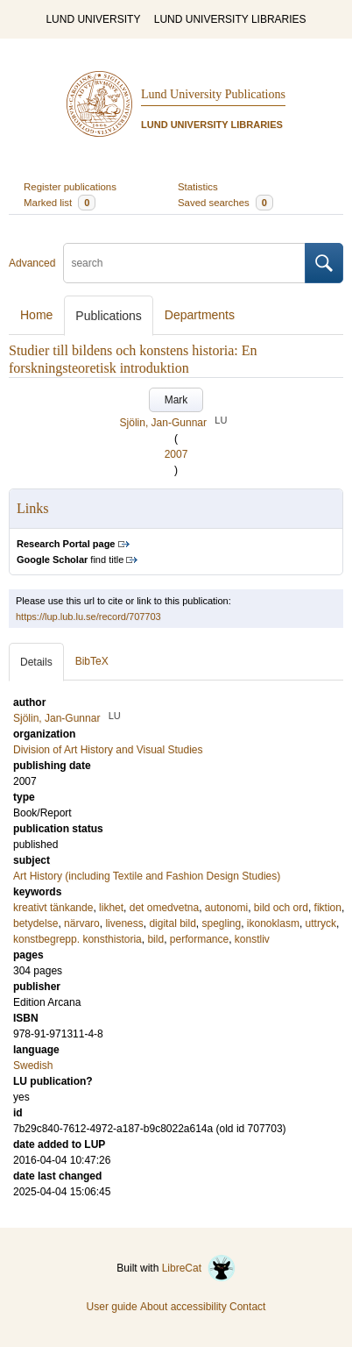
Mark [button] (176, 400)
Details (36, 662)
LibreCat (199, 1268)
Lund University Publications (213, 94)
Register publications (70, 187)
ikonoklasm (273, 923)
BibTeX (92, 661)
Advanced (32, 263)
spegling (221, 923)
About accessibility (183, 1307)
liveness (124, 923)
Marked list (59, 202)
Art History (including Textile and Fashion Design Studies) (146, 876)
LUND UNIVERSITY (93, 19)
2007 (176, 454)
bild (155, 939)
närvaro (82, 923)
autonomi (226, 908)
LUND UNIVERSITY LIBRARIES (230, 19)
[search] (184, 263)
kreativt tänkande (53, 908)
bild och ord (281, 908)
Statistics (198, 187)
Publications (108, 316)
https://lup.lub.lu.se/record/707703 (88, 616)
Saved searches (225, 202)
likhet (111, 908)
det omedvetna (164, 908)
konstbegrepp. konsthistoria (77, 939)
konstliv (252, 939)
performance (199, 939)
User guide (112, 1307)
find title (70, 559)
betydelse (35, 923)
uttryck (321, 923)
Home (36, 315)
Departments (200, 315)
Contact (247, 1307)
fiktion (327, 908)
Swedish (33, 1065)
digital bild (172, 923)
